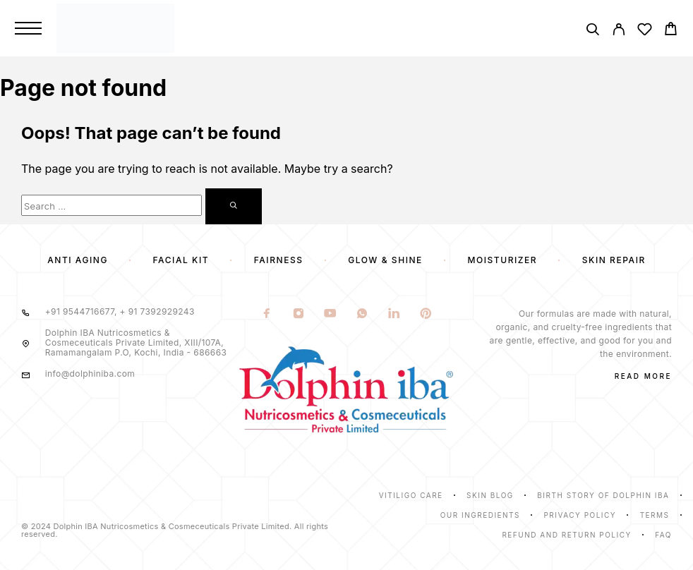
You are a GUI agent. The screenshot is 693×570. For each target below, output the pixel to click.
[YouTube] (330, 315)
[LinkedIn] (394, 315)
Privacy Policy (579, 515)
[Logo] (238, 28)
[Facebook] (267, 315)
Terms (655, 515)
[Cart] (670, 31)
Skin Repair (614, 260)
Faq (663, 534)
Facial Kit (181, 260)
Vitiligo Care (411, 495)
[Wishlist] (644, 31)
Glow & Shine (385, 260)
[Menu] (28, 28)
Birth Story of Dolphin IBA (603, 495)
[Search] (592, 31)
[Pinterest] (426, 315)
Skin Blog (490, 495)
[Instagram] (299, 315)
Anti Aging (77, 260)
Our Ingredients (480, 515)
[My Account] (618, 31)
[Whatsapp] (362, 315)
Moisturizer (502, 260)
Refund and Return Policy (566, 534)
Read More (643, 376)
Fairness (278, 260)
